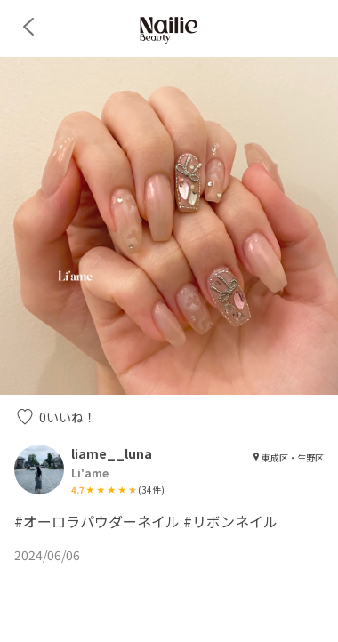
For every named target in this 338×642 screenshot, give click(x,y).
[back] (28, 26)
